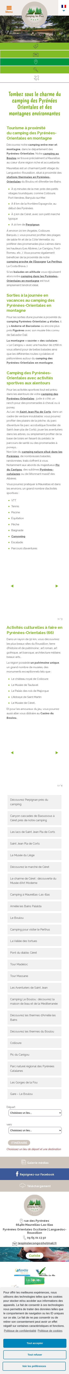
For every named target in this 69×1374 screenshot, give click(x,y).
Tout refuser (35, 1354)
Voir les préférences (34, 1366)
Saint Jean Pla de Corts (35, 411)
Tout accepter (35, 1343)
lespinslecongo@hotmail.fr (37, 1243)
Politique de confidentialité (20, 1330)
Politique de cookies (50, 1330)
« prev (12, 586)
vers (9, 1124)
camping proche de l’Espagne (26, 261)
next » (56, 586)
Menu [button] (9, 11)
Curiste (34, 1255)
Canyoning (18, 536)
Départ (11, 1107)
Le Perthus (54, 261)
